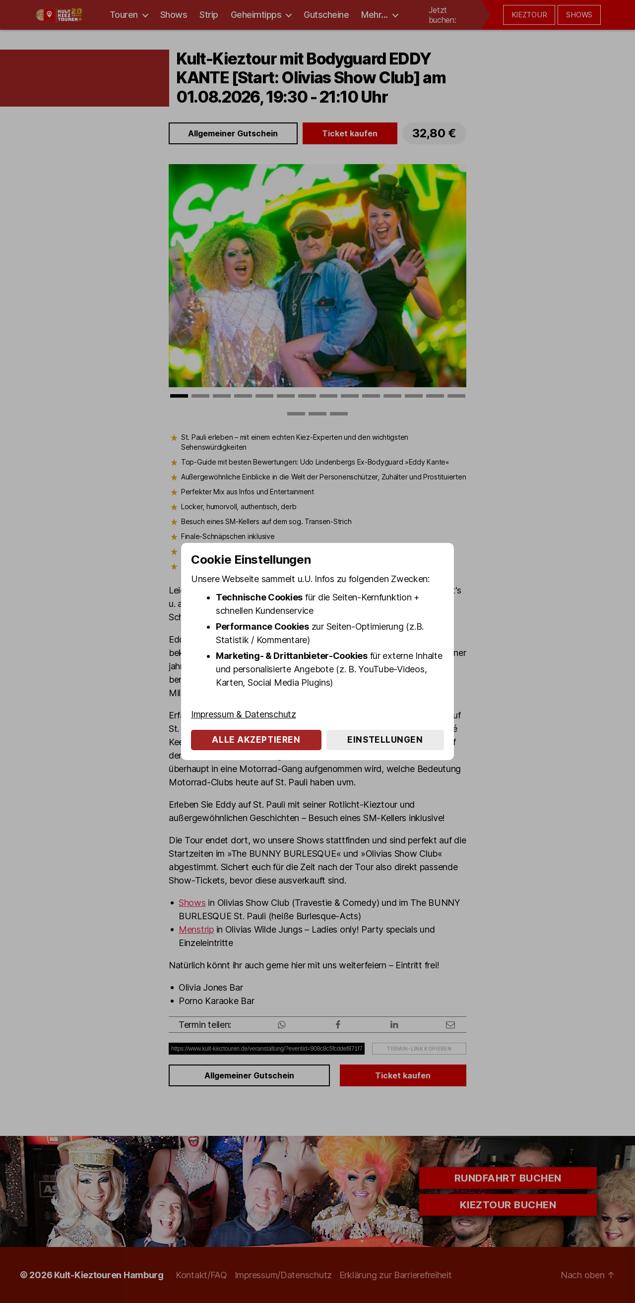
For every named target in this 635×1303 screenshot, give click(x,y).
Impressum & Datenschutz (243, 714)
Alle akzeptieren (256, 740)
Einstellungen (385, 740)
